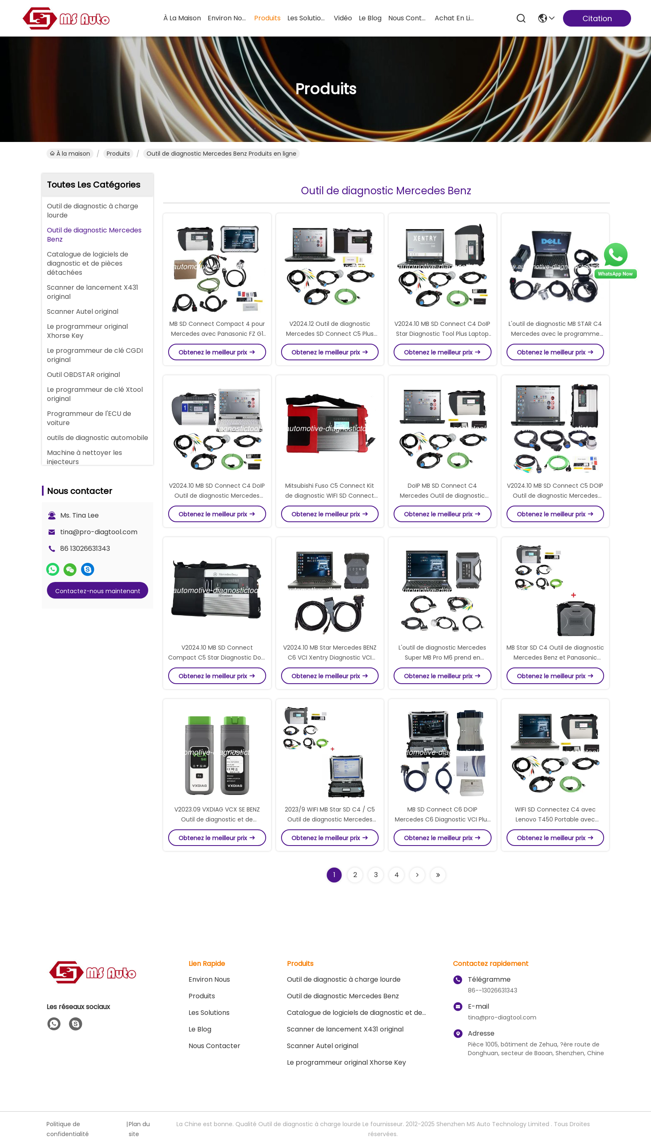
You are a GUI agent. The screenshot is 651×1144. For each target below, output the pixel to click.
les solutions (307, 18)
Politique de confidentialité (67, 1129)
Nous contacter (214, 1046)
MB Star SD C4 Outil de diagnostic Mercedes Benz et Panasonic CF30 (555, 657)
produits (267, 18)
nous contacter (408, 18)
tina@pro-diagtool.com (98, 532)
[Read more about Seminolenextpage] (417, 875)
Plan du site (139, 1129)
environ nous (227, 18)
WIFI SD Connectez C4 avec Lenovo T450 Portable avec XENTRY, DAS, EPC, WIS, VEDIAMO (555, 819)
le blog (370, 18)
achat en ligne (455, 18)
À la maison (182, 18)
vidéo (343, 18)
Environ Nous (209, 979)
